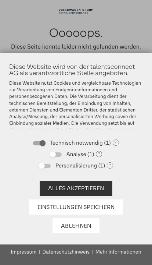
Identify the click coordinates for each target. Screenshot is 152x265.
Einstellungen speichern (76, 207)
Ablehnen (76, 225)
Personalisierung (76, 165)
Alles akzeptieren (76, 188)
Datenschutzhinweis (66, 252)
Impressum (24, 252)
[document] (76, 99)
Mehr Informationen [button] (118, 252)
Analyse (76, 154)
